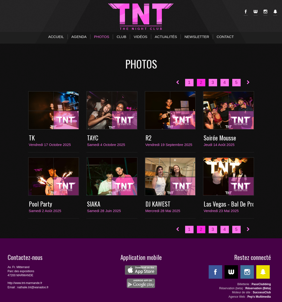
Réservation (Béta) (258, 288)
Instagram (265, 12)
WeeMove (255, 12)
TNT (141, 16)
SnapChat (275, 12)
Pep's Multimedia (259, 296)
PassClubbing (261, 284)
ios (141, 270)
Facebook (246, 12)
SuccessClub (262, 292)
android (141, 283)
